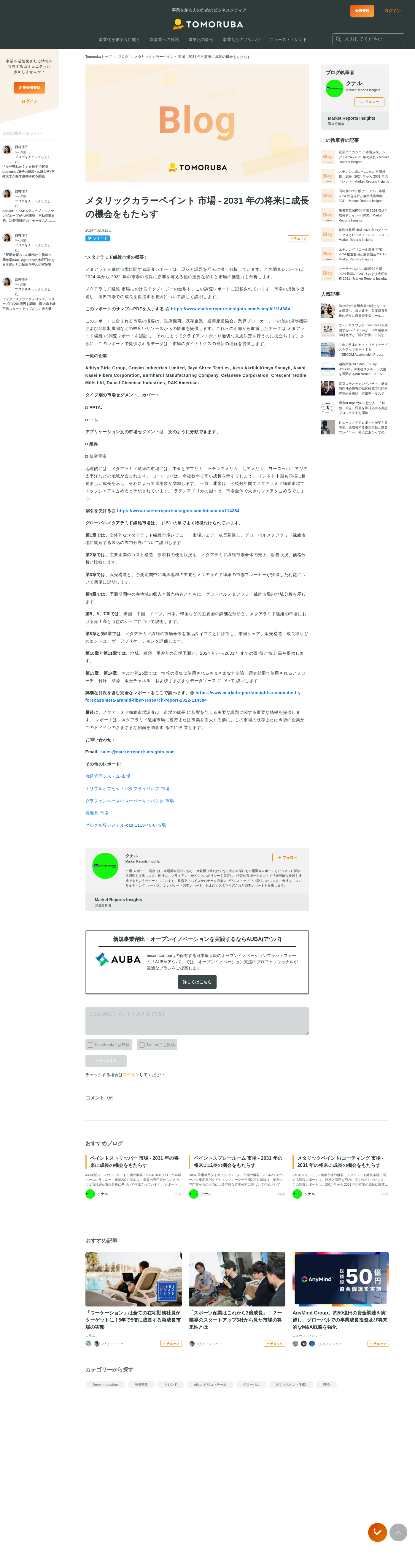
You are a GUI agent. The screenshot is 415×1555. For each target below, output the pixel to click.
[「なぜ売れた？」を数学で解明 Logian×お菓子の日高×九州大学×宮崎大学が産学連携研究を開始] (29, 171)
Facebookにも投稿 (107, 1043)
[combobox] (368, 39)
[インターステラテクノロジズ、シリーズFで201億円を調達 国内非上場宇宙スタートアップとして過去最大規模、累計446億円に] (29, 304)
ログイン (131, 1074)
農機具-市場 (97, 813)
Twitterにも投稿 (156, 1043)
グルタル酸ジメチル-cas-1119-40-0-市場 (125, 825)
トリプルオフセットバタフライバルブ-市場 (127, 788)
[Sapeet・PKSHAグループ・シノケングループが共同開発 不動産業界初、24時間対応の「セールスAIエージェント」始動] (29, 215)
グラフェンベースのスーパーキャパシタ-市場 (129, 800)
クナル (131, 855)
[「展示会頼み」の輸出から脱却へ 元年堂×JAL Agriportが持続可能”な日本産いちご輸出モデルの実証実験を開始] (29, 259)
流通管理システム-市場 (108, 776)
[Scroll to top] (398, 1532)
